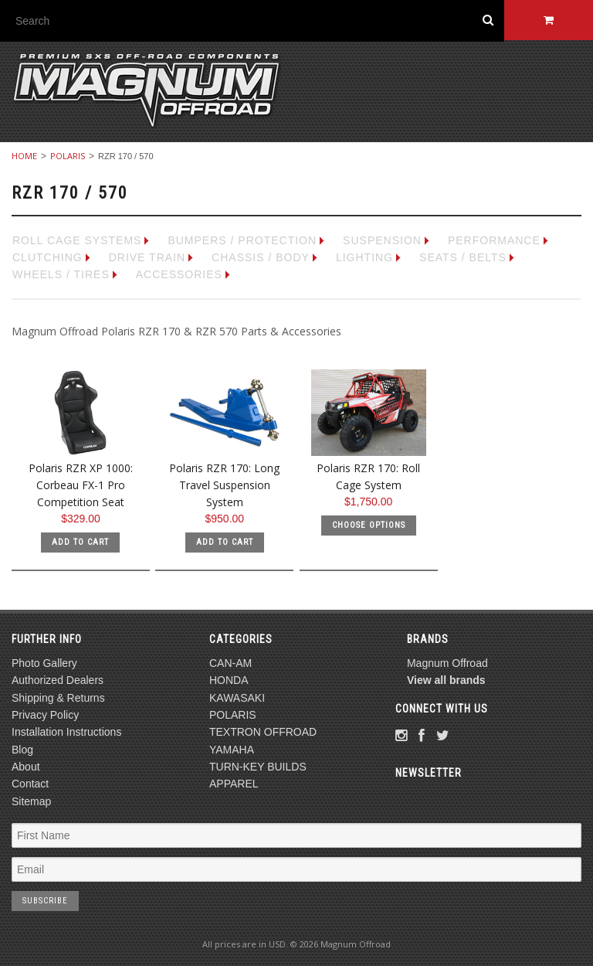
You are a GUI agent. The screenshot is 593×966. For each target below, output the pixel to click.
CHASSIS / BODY (261, 257)
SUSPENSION (382, 240)
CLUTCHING (47, 257)
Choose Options (368, 525)
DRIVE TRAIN (147, 257)
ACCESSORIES (179, 274)
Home (24, 156)
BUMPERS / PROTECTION (242, 240)
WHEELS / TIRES (61, 274)
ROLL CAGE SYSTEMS (76, 240)
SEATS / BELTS (463, 257)
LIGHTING (364, 257)
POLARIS (67, 156)
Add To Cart (80, 542)
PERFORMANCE (494, 240)
